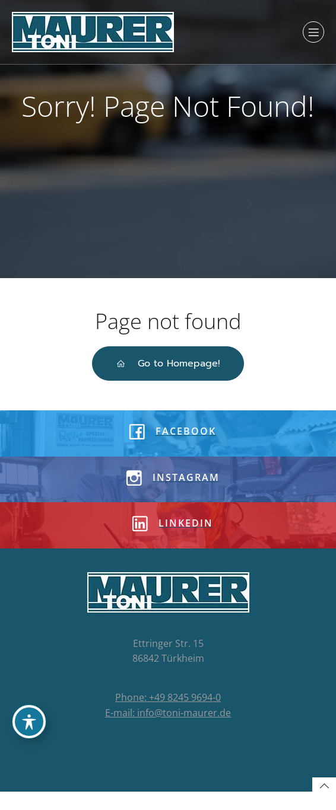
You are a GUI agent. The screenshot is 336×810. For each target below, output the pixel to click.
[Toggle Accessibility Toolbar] (29, 721)
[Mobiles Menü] (313, 32)
